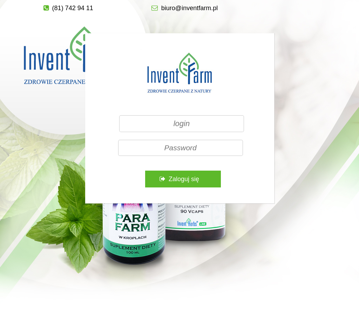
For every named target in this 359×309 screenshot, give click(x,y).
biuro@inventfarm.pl (189, 8)
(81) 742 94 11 (72, 8)
